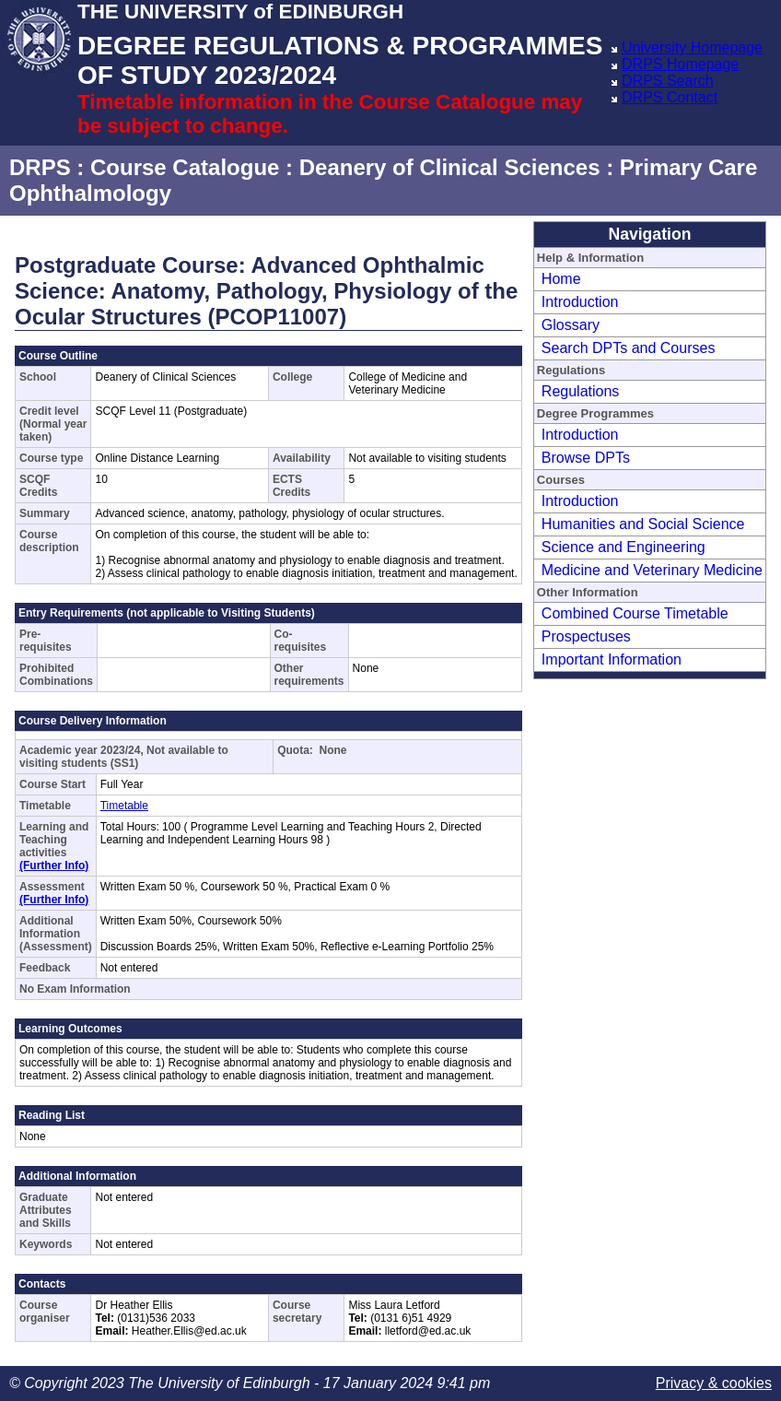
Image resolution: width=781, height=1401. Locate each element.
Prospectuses (586, 636)
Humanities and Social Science (643, 524)
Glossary (571, 325)
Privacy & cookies (714, 1383)
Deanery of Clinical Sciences (449, 167)
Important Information (612, 659)
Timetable (124, 805)
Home (561, 279)
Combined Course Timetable (635, 613)
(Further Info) (53, 865)
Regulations (581, 391)
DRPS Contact (669, 97)
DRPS (40, 167)
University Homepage (692, 47)
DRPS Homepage (680, 64)
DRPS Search (668, 80)
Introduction (580, 302)
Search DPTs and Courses (629, 348)
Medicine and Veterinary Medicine (652, 570)
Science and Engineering (623, 547)
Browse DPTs (586, 457)
